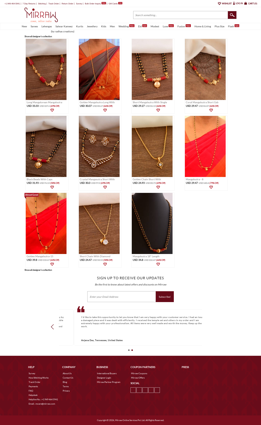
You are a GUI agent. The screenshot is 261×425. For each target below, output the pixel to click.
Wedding (126, 26)
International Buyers (107, 373)
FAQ (31, 390)
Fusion (184, 26)
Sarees (34, 26)
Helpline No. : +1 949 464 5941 (43, 399)
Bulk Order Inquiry (93, 4)
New (24, 26)
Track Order (53, 4)
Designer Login (104, 377)
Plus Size (219, 26)
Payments (33, 386)
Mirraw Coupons (139, 373)
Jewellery (92, 26)
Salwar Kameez (63, 26)
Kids (103, 26)
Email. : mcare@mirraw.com (42, 403)
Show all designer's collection (38, 36)
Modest (155, 26)
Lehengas (47, 26)
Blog (65, 382)
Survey (79, 4)
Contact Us (68, 377)
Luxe (168, 26)
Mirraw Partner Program (108, 382)
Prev (53, 326)
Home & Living (202, 26)
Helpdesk (33, 395)
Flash (233, 26)
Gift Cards (115, 4)
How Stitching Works (39, 377)
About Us (67, 373)
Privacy (66, 390)
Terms (66, 386)
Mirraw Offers (138, 377)
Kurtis (79, 26)
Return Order (67, 4)
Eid (142, 26)
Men (112, 26)
